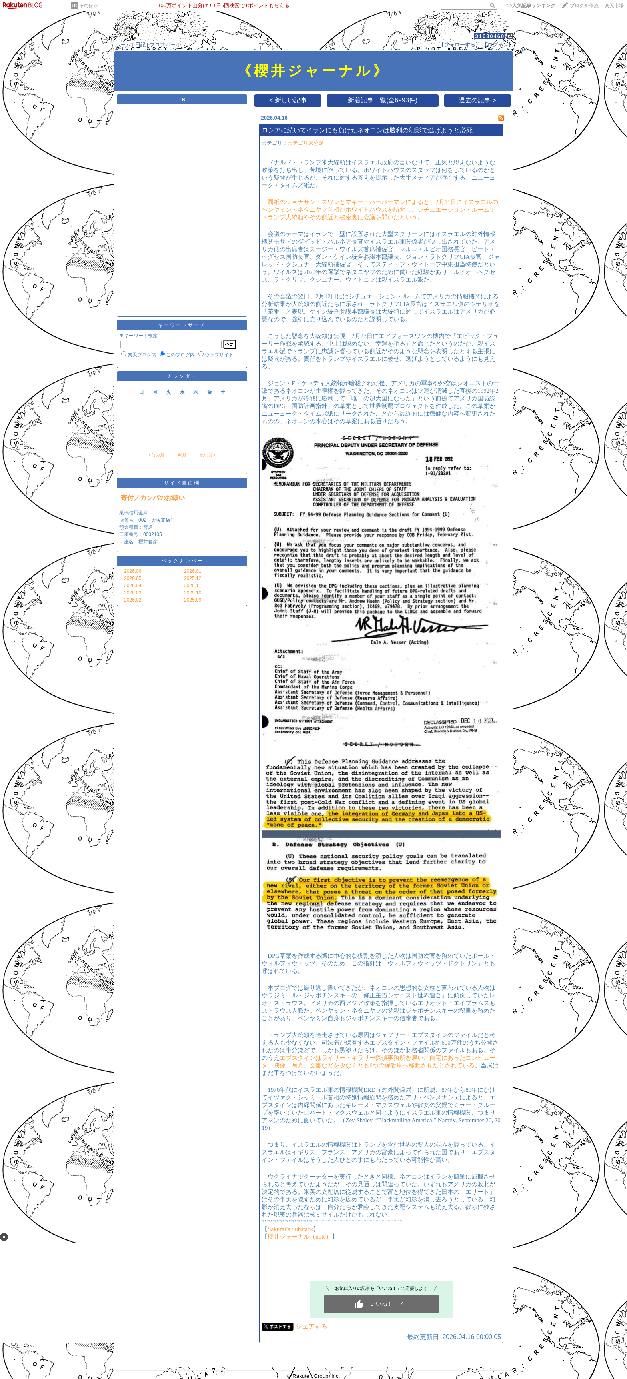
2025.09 (192, 600)
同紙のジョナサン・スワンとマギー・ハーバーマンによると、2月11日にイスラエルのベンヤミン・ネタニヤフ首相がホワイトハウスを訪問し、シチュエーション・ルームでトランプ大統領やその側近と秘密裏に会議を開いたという (380, 209)
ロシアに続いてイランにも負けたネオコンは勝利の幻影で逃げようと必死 (367, 130)
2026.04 (132, 585)
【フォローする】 (460, 45)
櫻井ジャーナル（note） (300, 1236)
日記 (140, 45)
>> (531, 5)
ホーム (123, 45)
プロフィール (165, 45)
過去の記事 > (477, 100)
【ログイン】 (497, 45)
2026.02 (132, 600)
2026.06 (132, 571)
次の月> (207, 454)
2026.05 (132, 578)
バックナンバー (182, 561)
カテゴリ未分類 (306, 143)
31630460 (490, 36)
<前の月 (156, 454)
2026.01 (192, 571)
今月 (182, 454)
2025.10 (192, 593)
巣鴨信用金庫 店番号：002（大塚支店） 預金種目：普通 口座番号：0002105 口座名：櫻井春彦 (147, 527)
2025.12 (192, 578)
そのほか (88, 5)
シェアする (311, 1326)
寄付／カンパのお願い (153, 497)
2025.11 (192, 585)
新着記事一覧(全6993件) (382, 100)
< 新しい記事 (288, 100)
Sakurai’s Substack (290, 1229)
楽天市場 (614, 5)
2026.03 (132, 593)
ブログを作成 (584, 5)
